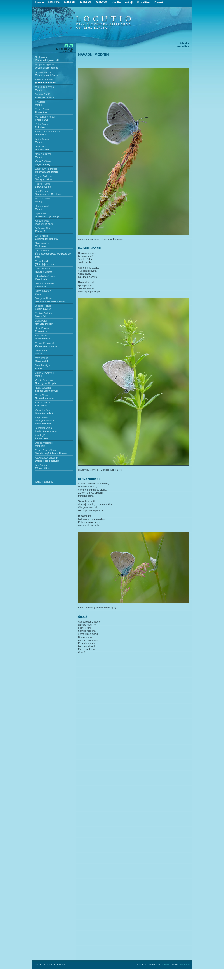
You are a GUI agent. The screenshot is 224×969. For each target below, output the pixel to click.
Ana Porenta (41, 335)
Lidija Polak (41, 320)
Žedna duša (41, 438)
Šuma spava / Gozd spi (48, 194)
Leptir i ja (40, 286)
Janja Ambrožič (43, 72)
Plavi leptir (41, 279)
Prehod (39, 368)
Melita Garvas (42, 198)
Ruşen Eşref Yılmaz (45, 450)
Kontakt (158, 2)
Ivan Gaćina (41, 191)
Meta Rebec (41, 358)
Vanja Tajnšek (42, 410)
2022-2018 (54, 2)
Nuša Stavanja (43, 387)
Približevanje (42, 338)
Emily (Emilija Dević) (46, 168)
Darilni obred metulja (47, 460)
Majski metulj (42, 164)
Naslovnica (41, 57)
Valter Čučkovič (43, 161)
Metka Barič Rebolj (45, 116)
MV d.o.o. (185, 964)
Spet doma (41, 405)
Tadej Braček (42, 139)
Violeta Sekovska (44, 380)
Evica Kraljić (41, 235)
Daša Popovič (42, 328)
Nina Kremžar (42, 243)
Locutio (39, 2)
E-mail (165, 964)
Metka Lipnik (42, 261)
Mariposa (40, 246)
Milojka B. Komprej (45, 87)
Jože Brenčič (42, 146)
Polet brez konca (44, 97)
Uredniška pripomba (46, 67)
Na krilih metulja (44, 398)
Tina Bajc (40, 101)
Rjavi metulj (42, 361)
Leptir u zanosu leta (46, 238)
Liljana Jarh (41, 213)
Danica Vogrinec (43, 442)
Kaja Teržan (41, 417)
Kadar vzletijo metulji (47, 60)
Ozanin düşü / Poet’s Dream (51, 453)
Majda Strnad (42, 395)
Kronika (116, 2)
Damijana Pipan (43, 298)
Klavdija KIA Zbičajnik (46, 457)
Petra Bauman (42, 124)
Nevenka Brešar (43, 154)
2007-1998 (101, 2)
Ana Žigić (40, 435)
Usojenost (41, 134)
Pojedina (40, 127)
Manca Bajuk (42, 109)
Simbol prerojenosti (46, 390)
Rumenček (41, 112)
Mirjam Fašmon (43, 176)
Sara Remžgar (43, 365)
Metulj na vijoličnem (46, 75)
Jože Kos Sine (42, 228)
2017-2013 (70, 2)
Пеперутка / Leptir (45, 383)
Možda (38, 353)
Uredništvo (143, 2)
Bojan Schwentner (44, 372)
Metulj (38, 90)
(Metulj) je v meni (44, 264)
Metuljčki (40, 446)
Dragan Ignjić (42, 206)
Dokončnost (42, 149)
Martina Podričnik (44, 313)
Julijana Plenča (43, 305)
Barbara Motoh (43, 291)
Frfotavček (41, 331)
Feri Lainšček (42, 250)
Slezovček (41, 316)
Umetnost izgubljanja (47, 216)
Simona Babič (42, 94)
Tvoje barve (41, 119)
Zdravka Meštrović (45, 276)
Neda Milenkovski (44, 283)
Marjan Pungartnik (44, 64)
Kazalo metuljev (44, 481)
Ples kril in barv (44, 224)
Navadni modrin (47, 82)
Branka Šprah (42, 402)
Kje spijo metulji (44, 413)
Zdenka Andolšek (44, 79)
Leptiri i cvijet (43, 309)
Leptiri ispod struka (46, 431)
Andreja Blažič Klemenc (47, 131)
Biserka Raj (41, 350)
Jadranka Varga (43, 428)
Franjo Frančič (42, 183)
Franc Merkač (42, 268)
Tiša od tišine (42, 468)
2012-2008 (85, 2)
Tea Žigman (41, 465)
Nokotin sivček (43, 271)
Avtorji (129, 2)
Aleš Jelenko (42, 221)
